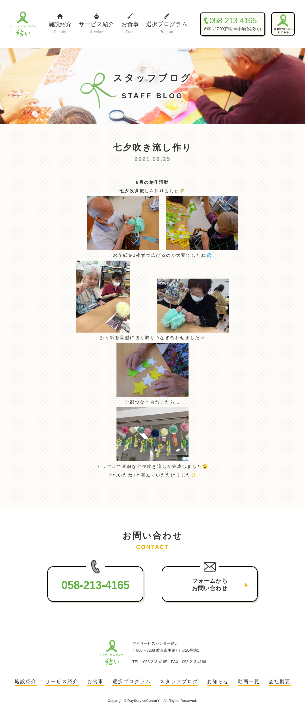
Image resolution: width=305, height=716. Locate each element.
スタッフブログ (179, 681)
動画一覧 (249, 681)
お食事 (130, 28)
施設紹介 (60, 28)
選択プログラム (167, 28)
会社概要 (279, 681)
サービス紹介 (96, 28)
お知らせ (218, 681)
